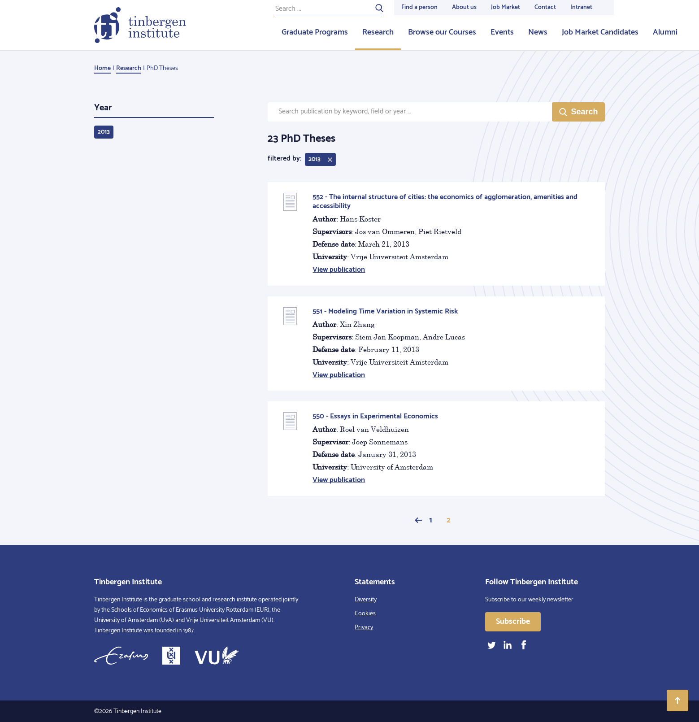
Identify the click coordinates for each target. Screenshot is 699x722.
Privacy (364, 627)
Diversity (366, 600)
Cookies (365, 614)
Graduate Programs (315, 32)
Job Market (505, 7)
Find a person (419, 7)
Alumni (665, 32)
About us (464, 7)
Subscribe (513, 621)
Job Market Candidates (600, 32)
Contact (545, 7)
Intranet (581, 7)
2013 (104, 132)
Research (378, 32)
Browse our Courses (442, 32)
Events (502, 32)
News (537, 32)
